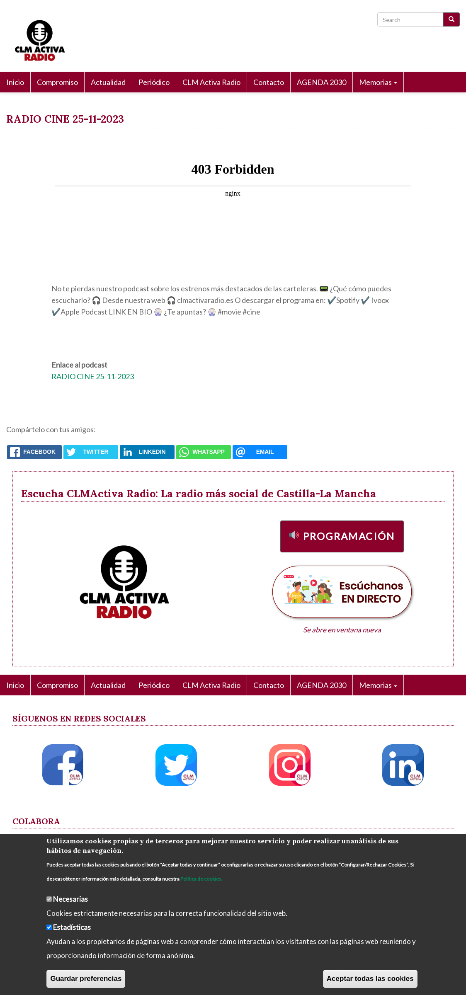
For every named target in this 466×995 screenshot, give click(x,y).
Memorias (378, 82)
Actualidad (108, 82)
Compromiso (57, 82)
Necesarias (70, 899)
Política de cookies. (201, 879)
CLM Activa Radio (211, 82)
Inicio (15, 82)
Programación (349, 536)
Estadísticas (72, 927)
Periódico (154, 82)
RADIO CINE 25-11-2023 (92, 376)
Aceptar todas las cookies (370, 979)
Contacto (268, 82)
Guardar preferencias (85, 979)
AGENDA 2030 (321, 82)
